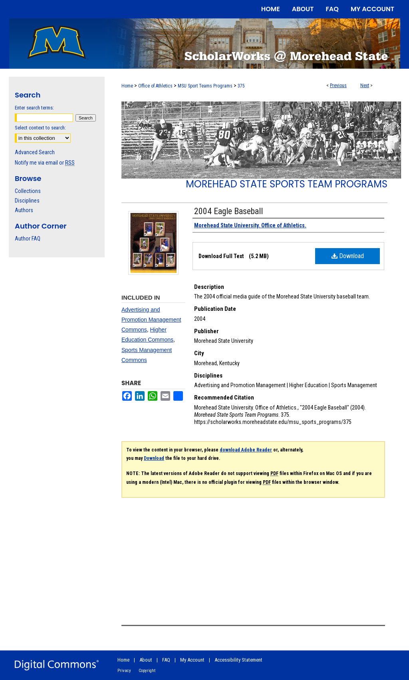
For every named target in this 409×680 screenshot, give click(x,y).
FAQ (166, 660)
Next (364, 85)
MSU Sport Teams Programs (205, 86)
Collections (28, 191)
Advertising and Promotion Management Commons (151, 319)
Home (127, 86)
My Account (192, 660)
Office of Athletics (155, 86)
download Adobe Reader (246, 450)
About (145, 660)
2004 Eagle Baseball (228, 211)
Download (348, 256)
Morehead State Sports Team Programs (286, 184)
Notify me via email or (45, 162)
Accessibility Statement (238, 660)
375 (241, 86)
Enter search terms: (34, 108)
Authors (24, 210)
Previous (338, 85)
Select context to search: (40, 128)
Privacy (124, 670)
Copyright (147, 670)
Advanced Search (35, 152)
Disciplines (27, 200)
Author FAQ (27, 238)
